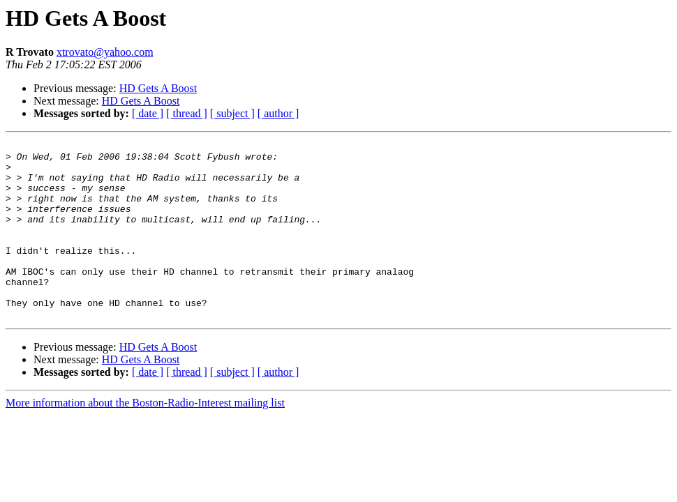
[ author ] (278, 113)
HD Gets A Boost (158, 88)
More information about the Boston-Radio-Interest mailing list (145, 438)
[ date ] (147, 113)
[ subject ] (232, 113)
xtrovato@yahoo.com (105, 52)
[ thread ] (186, 113)
